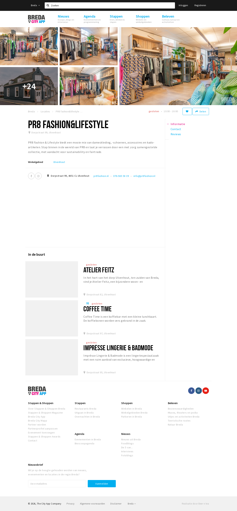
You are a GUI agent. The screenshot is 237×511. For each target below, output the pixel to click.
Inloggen (183, 5)
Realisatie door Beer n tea (195, 503)
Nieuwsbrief (35, 464)
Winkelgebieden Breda (134, 412)
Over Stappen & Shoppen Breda (46, 408)
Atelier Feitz (98, 270)
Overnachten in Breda (87, 416)
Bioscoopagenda (84, 443)
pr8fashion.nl (101, 176)
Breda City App (36, 416)
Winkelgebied (35, 162)
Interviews (127, 451)
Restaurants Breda (85, 408)
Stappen (80, 403)
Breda (35, 5)
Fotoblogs (127, 455)
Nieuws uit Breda (131, 439)
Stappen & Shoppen (40, 403)
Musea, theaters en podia (183, 412)
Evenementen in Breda (88, 439)
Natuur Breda (175, 424)
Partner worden (37, 424)
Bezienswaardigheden (181, 408)
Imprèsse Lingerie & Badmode (118, 348)
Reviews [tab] (176, 134)
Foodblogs (127, 443)
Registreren (200, 5)
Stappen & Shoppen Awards (44, 436)
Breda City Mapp (37, 420)
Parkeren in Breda (131, 416)
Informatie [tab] (178, 124)
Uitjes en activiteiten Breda (184, 416)
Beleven (173, 403)
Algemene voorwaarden (92, 503)
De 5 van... (127, 447)
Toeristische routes (179, 420)
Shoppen (127, 403)
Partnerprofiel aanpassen (43, 428)
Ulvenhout (59, 162)
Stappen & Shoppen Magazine (45, 412)
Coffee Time (97, 309)
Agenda (79, 434)
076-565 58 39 (121, 176)
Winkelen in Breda (131, 408)
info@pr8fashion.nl (144, 176)
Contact (32, 440)
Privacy (70, 503)
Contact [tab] (176, 129)
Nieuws (125, 434)
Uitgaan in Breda (84, 412)
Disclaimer (115, 503)
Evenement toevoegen (41, 432)
